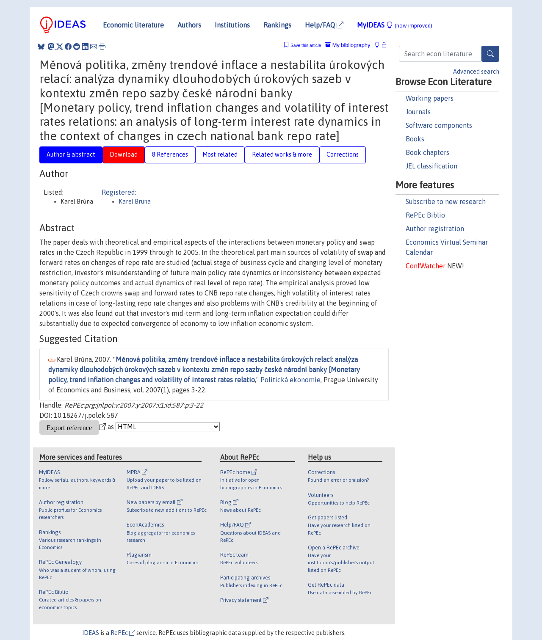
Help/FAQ (324, 25)
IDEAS (90, 632)
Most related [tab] (220, 154)
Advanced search (476, 71)
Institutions (232, 25)
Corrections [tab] (342, 154)
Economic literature (133, 25)
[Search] (490, 54)
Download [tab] (124, 154)
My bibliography (347, 45)
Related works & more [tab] (282, 154)
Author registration (435, 228)
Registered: (119, 192)
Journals (418, 112)
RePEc (123, 632)
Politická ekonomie (290, 379)
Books (415, 139)
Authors (189, 25)
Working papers (430, 98)
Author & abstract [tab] (71, 154)
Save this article (305, 45)
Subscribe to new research (446, 201)
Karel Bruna (135, 201)
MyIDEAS (394, 25)
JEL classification (431, 166)
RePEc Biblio (425, 215)
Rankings (277, 25)
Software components (439, 125)
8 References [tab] (170, 154)
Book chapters (427, 152)
